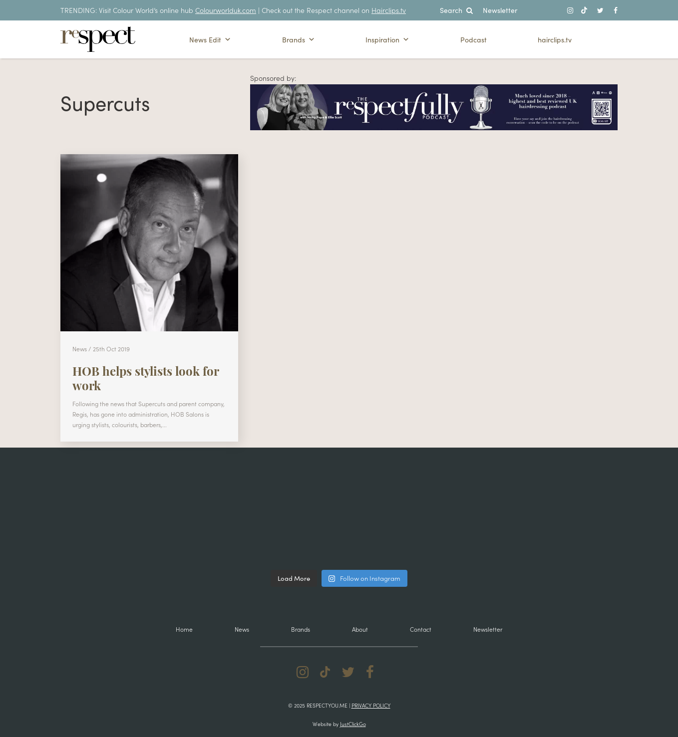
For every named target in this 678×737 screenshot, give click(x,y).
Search (456, 10)
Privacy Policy (370, 705)
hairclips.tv (555, 39)
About (360, 629)
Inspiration (387, 39)
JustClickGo (353, 724)
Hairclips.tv (388, 10)
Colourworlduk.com (225, 10)
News (242, 629)
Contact (420, 629)
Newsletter (500, 10)
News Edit (210, 39)
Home (184, 629)
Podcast (473, 39)
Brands (298, 39)
